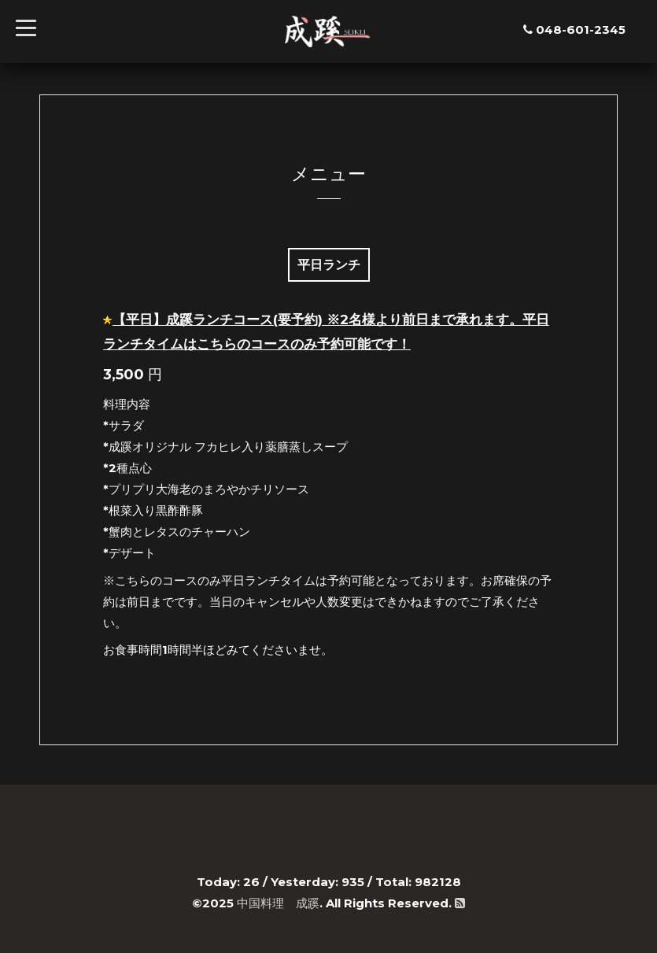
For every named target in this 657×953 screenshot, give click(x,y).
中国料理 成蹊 (278, 903)
